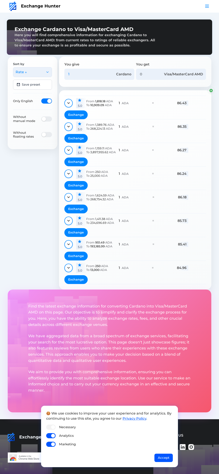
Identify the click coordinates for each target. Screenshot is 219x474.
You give (71, 64)
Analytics (66, 436)
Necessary (67, 427)
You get (142, 64)
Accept (163, 458)
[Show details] (68, 103)
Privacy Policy (134, 418)
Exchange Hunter (35, 6)
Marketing (67, 444)
